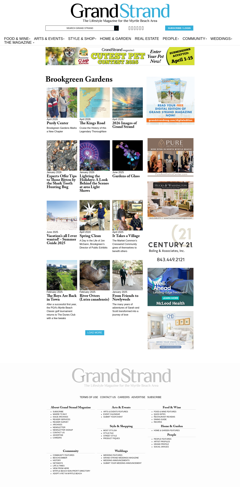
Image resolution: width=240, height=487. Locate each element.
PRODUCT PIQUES (111, 438)
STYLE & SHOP (82, 38)
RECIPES (158, 422)
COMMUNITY (195, 38)
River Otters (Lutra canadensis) (94, 298)
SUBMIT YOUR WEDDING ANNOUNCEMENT (122, 463)
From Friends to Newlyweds (125, 298)
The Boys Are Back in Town (62, 298)
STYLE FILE (108, 433)
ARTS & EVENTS (49, 38)
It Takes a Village (126, 236)
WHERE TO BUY (60, 414)
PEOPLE (171, 38)
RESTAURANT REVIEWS (164, 417)
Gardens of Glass (126, 176)
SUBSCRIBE (154, 397)
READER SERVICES (61, 419)
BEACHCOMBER (60, 458)
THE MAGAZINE (19, 42)
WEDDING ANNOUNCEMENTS (116, 460)
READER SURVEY (60, 422)
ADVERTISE (138, 397)
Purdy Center (57, 123)
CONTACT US (108, 397)
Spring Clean (90, 236)
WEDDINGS (221, 38)
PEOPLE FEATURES (162, 439)
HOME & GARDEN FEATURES (167, 430)
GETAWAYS (58, 463)
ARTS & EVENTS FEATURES (115, 412)
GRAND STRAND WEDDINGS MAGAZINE (121, 458)
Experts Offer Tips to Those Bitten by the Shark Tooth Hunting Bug (62, 182)
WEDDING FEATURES (112, 455)
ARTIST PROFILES (162, 442)
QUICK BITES (159, 414)
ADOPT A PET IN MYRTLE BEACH (67, 473)
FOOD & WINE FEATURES (165, 412)
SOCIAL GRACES (161, 447)
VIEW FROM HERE (61, 468)
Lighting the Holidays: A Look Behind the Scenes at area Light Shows (94, 184)
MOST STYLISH (110, 430)
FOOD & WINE (17, 38)
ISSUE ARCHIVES (60, 417)
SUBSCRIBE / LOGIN (179, 28)
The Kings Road (92, 123)
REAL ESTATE (147, 38)
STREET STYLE (110, 436)
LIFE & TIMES (58, 466)
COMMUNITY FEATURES (63, 455)
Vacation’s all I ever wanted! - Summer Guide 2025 (62, 240)
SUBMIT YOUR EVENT (113, 417)
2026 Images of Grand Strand (124, 125)
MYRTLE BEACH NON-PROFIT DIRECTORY (71, 471)
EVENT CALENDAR (111, 414)
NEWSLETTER (59, 427)
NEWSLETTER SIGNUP (63, 430)
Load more (94, 332)
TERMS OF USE (89, 397)
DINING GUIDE (160, 419)
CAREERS (123, 397)
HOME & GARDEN (115, 38)
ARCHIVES (57, 425)
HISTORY (57, 460)
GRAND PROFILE (161, 444)
